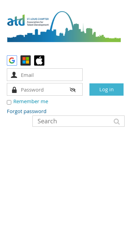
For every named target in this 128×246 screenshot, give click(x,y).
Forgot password (26, 111)
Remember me (30, 101)
